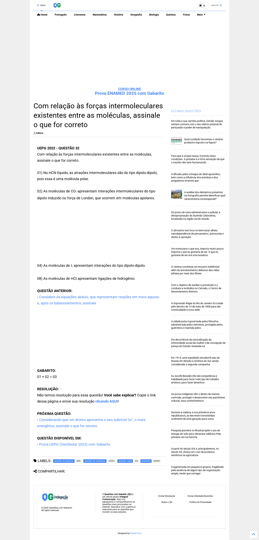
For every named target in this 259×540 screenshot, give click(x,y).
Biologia (154, 14)
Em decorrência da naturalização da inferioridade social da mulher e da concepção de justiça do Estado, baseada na (198, 343)
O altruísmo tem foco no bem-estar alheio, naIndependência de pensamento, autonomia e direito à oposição (197, 233)
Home (42, 14)
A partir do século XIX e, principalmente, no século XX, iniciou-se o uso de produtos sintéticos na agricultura (195, 452)
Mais (201, 14)
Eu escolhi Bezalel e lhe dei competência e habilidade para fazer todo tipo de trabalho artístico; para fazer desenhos (195, 379)
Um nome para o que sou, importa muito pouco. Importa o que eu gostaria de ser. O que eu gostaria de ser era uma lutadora (197, 252)
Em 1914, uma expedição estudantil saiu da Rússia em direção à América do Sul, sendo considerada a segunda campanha (195, 361)
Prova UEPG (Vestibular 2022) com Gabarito (74, 444)
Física (186, 14)
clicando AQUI (106, 401)
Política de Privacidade (200, 502)
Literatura (79, 14)
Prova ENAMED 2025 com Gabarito (129, 93)
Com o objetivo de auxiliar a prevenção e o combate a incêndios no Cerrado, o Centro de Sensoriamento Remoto (196, 288)
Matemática (100, 14)
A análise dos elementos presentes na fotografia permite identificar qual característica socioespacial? (204, 195)
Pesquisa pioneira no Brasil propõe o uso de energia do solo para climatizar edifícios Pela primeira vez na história (196, 433)
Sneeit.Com (135, 533)
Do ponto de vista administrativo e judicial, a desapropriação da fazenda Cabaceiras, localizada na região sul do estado (195, 215)
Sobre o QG (166, 502)
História (118, 14)
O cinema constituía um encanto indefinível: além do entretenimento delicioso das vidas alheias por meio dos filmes (195, 270)
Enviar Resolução (166, 496)
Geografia (136, 14)
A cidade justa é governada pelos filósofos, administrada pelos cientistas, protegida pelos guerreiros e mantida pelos (197, 324)
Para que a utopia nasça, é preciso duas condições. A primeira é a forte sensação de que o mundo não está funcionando (197, 159)
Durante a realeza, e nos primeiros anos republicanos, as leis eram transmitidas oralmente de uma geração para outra (193, 415)
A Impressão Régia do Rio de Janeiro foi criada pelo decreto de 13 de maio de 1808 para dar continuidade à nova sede (197, 306)
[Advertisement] (129, 56)
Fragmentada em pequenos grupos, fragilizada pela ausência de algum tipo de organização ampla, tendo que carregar (197, 470)
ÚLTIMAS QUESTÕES (186, 111)
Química (171, 14)
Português (61, 14)
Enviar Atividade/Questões (200, 496)
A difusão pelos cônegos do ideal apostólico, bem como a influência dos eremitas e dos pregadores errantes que (196, 177)
